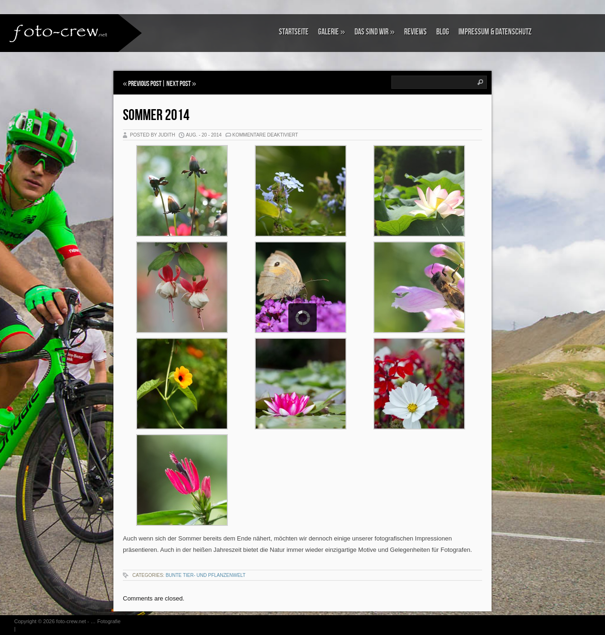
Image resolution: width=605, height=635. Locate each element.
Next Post (178, 83)
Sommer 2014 (156, 115)
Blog (442, 32)
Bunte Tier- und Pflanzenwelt (205, 575)
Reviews (415, 32)
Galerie (331, 32)
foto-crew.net (71, 621)
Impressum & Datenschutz (495, 32)
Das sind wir (374, 32)
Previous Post (145, 83)
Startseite (294, 32)
